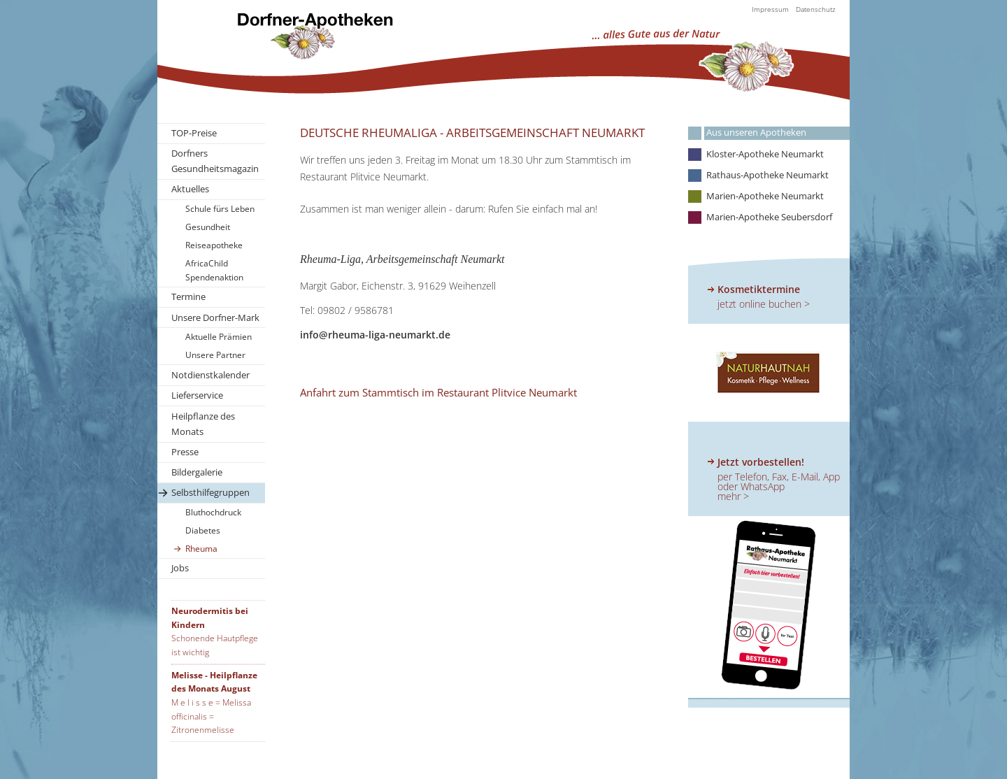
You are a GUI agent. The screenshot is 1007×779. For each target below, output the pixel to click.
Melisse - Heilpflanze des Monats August (214, 682)
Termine (188, 296)
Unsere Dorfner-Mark (215, 317)
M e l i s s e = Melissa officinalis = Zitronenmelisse (211, 716)
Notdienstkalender (210, 375)
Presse (185, 451)
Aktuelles (190, 189)
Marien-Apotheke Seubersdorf (769, 217)
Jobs (180, 568)
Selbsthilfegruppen (210, 492)
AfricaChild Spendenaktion (214, 270)
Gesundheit (207, 227)
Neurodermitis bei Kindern (209, 618)
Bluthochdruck (213, 512)
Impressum (770, 9)
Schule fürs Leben (220, 209)
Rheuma (201, 549)
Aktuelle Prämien (218, 337)
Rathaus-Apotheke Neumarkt (767, 175)
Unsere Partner (215, 355)
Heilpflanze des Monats (203, 424)
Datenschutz (816, 9)
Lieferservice (197, 395)
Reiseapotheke (214, 245)
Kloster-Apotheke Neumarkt (765, 154)
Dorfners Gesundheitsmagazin (215, 161)
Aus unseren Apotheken (756, 132)
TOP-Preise (194, 133)
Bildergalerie (196, 472)
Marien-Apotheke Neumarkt (765, 196)
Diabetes (202, 530)
